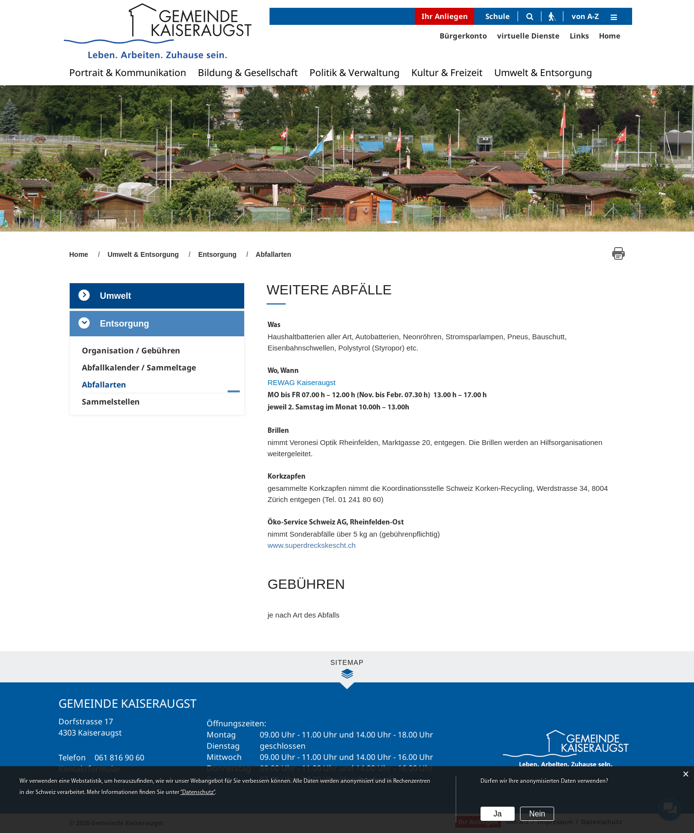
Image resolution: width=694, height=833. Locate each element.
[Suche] (529, 16)
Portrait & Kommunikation (127, 72)
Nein (537, 814)
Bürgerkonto (463, 35)
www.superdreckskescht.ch (312, 545)
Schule (497, 16)
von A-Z (585, 16)
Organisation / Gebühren (131, 350)
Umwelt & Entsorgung (543, 72)
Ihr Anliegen (445, 16)
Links (579, 35)
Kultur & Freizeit (446, 72)
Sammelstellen (111, 401)
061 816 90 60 (119, 757)
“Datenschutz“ (197, 792)
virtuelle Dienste (528, 35)
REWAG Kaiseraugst (302, 382)
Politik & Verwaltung (354, 72)
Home (609, 35)
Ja (497, 814)
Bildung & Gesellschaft (248, 72)
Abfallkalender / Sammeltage (139, 367)
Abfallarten (126, 384)
